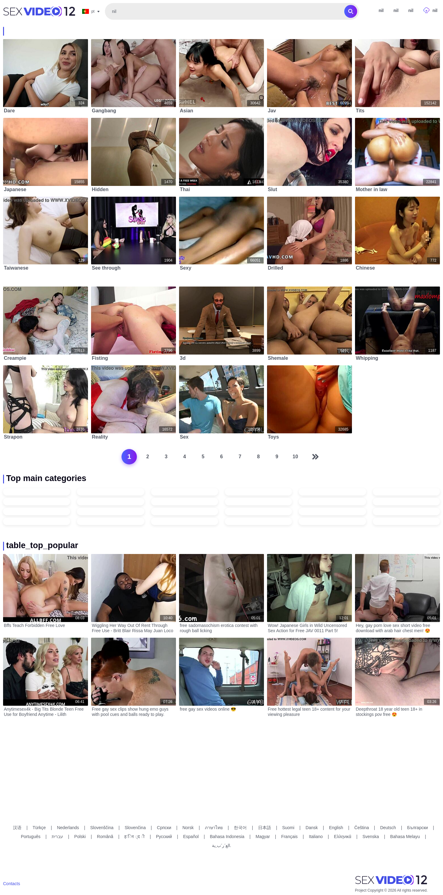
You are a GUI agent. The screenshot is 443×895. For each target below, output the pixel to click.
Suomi (288, 827)
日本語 (264, 827)
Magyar (263, 836)
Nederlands (68, 827)
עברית (57, 836)
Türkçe (39, 827)
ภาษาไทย (214, 827)
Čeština (361, 827)
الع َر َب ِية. (221, 845)
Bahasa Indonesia (227, 836)
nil (395, 10)
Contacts (11, 883)
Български (417, 827)
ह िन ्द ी (134, 836)
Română (105, 836)
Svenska (370, 836)
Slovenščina (102, 827)
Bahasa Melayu (405, 836)
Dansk (311, 827)
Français (289, 836)
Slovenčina (135, 827)
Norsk (188, 827)
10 (295, 456)
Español (191, 836)
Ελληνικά (342, 836)
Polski (80, 836)
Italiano (316, 836)
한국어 (240, 827)
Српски (164, 827)
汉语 (17, 827)
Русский (164, 836)
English (336, 827)
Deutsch (388, 827)
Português (31, 836)
